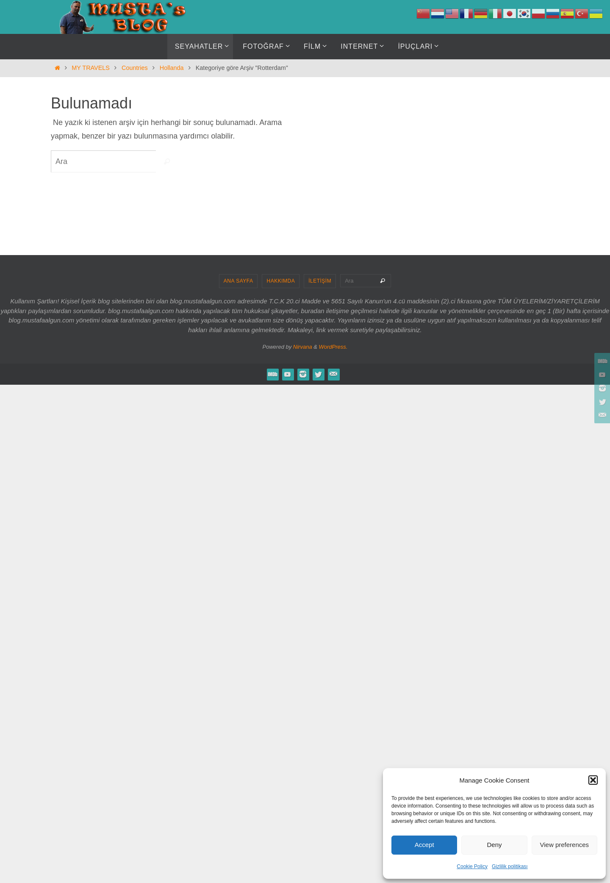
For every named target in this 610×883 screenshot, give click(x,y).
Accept (424, 844)
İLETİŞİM (319, 281)
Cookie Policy (472, 866)
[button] (593, 780)
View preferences (564, 844)
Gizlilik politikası (510, 866)
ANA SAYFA (238, 281)
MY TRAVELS (91, 67)
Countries (135, 67)
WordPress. (333, 347)
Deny (494, 844)
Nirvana (302, 347)
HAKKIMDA (280, 281)
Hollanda (172, 67)
